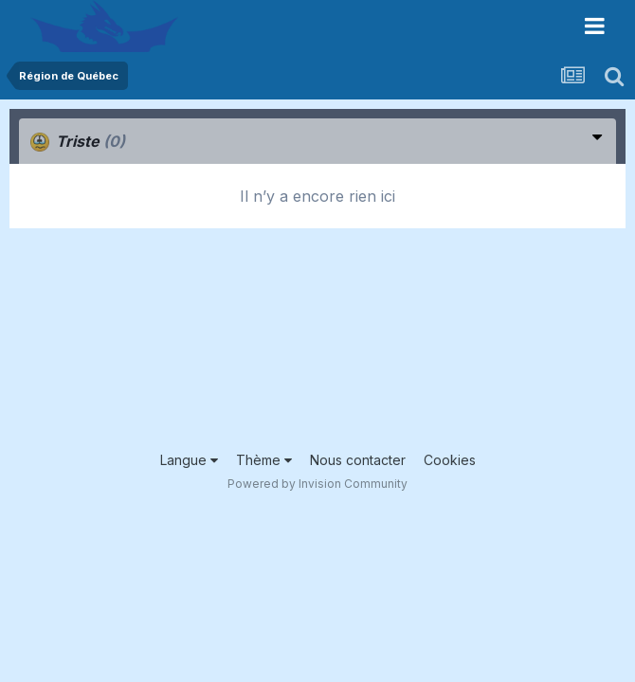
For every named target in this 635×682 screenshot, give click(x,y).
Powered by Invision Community (317, 483)
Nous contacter (358, 460)
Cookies (450, 460)
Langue (189, 460)
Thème (264, 460)
